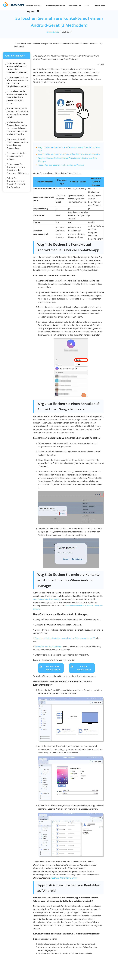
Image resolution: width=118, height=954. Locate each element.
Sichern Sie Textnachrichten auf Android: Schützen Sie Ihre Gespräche (16, 182)
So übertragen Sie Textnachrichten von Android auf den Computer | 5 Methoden (17, 168)
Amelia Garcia (53, 32)
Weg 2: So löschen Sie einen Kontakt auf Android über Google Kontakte (69, 154)
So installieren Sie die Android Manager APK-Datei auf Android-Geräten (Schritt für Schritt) (17, 97)
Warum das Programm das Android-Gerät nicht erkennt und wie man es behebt (17, 113)
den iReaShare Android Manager (47, 599)
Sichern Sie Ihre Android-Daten (48, 646)
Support (30, 11)
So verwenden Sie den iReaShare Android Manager (16, 156)
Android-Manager (40, 43)
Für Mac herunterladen (84, 668)
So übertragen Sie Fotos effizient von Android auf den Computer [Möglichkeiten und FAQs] (18, 82)
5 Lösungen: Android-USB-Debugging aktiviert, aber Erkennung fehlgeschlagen (17, 144)
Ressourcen (100, 5)
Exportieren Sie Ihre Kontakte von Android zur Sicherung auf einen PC (65, 638)
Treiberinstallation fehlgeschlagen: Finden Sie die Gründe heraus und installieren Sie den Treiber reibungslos (17, 128)
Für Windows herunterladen (53, 668)
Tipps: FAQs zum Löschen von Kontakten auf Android (61, 165)
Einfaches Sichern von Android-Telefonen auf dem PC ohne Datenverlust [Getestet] (17, 68)
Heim (16, 43)
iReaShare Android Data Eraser (63, 878)
